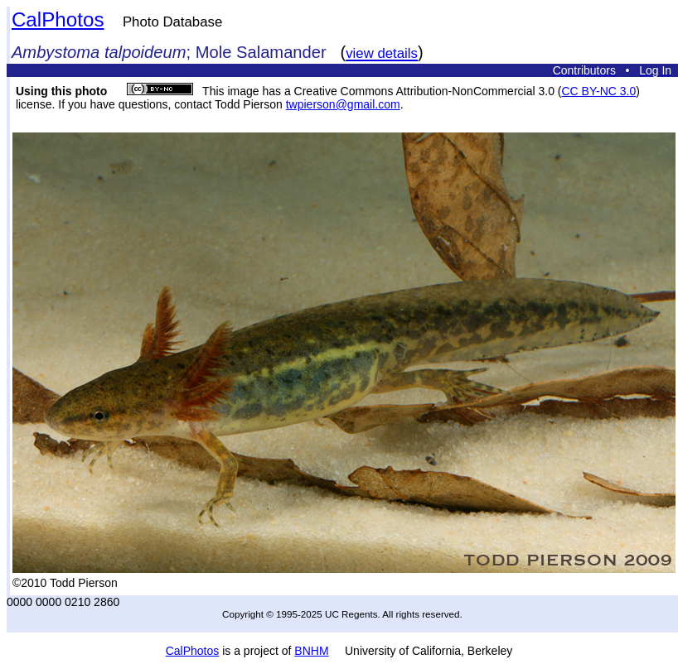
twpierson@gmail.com (343, 104)
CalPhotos (58, 19)
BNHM (311, 650)
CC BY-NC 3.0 (598, 91)
